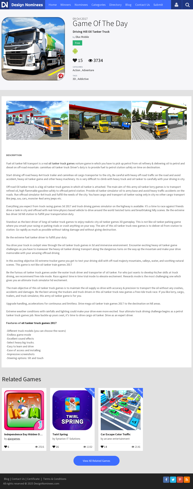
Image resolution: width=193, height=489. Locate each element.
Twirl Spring (60, 434)
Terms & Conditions (54, 479)
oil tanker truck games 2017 (39, 323)
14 (104, 446)
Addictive (83, 79)
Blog (128, 5)
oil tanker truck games (61, 163)
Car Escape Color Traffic (116, 434)
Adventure (88, 70)
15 (78, 58)
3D (74, 79)
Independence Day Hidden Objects (26, 434)
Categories (99, 5)
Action (76, 70)
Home (53, 5)
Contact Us (142, 5)
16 (55, 446)
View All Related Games (96, 461)
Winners (65, 5)
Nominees (81, 5)
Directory (115, 5)
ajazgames (13, 438)
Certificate (33, 479)
